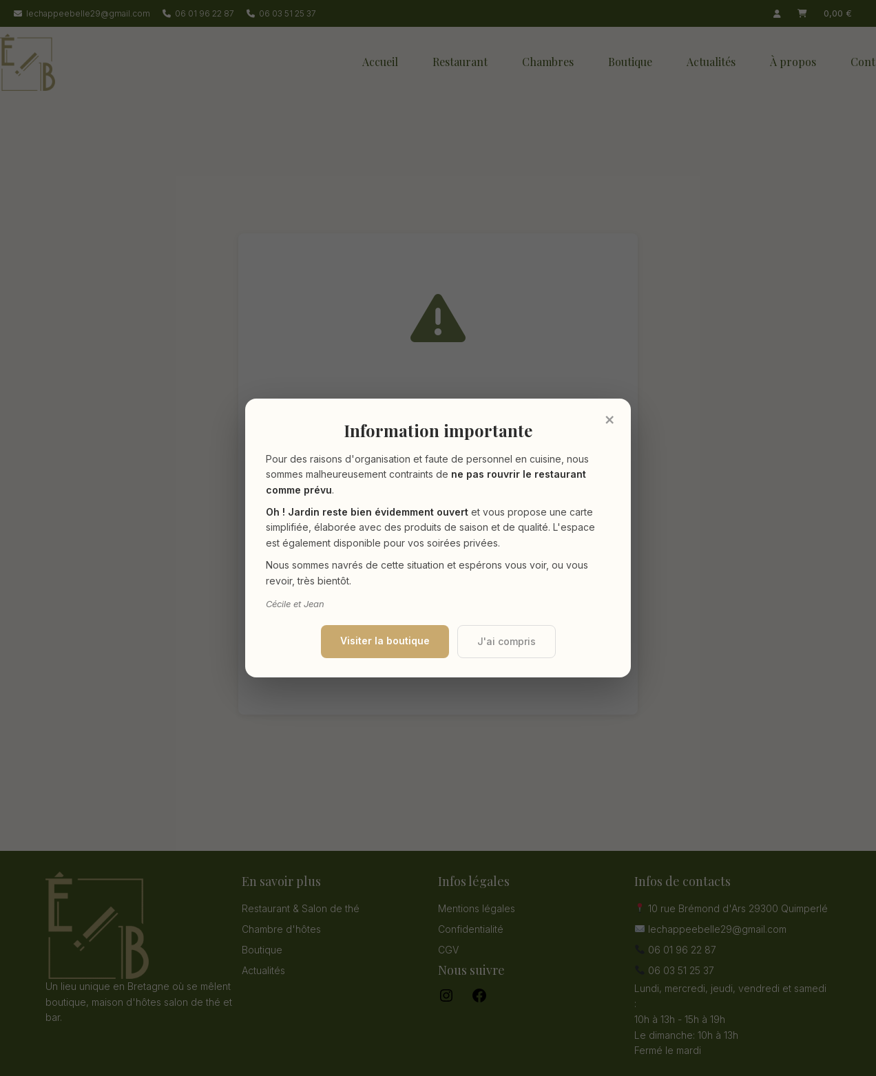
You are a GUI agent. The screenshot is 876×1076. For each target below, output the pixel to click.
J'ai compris (506, 641)
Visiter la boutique (385, 640)
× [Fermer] (609, 419)
